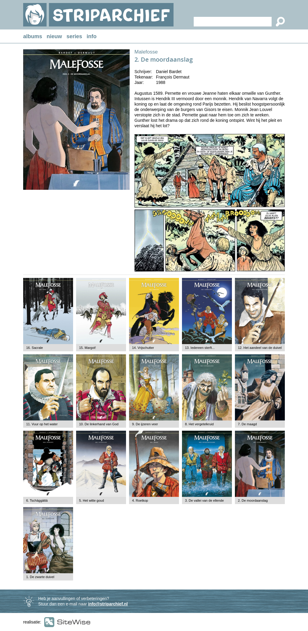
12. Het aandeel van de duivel (260, 347)
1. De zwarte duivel (40, 577)
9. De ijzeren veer (145, 424)
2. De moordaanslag (253, 500)
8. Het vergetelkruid (199, 424)
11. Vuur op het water (42, 424)
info (92, 36)
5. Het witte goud (91, 500)
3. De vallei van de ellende (204, 500)
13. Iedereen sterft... (199, 347)
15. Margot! (87, 347)
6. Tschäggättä (37, 500)
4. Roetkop (140, 500)
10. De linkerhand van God (99, 424)
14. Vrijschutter (143, 347)
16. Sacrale (34, 347)
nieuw (54, 36)
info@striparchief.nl (108, 604)
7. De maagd (247, 424)
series (74, 36)
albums (32, 36)
